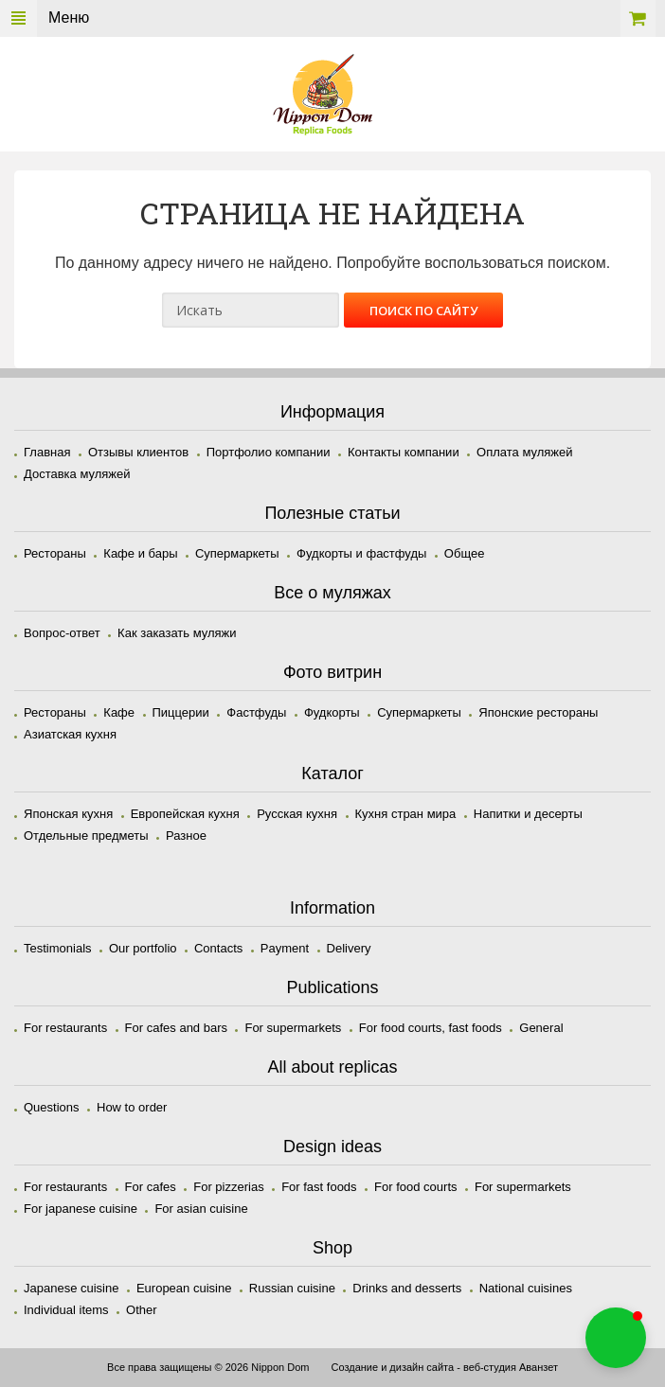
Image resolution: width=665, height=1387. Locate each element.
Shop (332, 1247)
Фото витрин (332, 672)
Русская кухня (297, 814)
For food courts (415, 1187)
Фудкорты (332, 712)
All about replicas (332, 1067)
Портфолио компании (269, 452)
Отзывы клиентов (138, 452)
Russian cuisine (292, 1288)
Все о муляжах (332, 592)
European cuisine (183, 1288)
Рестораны (55, 553)
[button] (615, 1337)
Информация (332, 411)
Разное (186, 835)
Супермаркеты (237, 553)
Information (332, 907)
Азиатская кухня (70, 734)
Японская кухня (68, 814)
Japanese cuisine (71, 1288)
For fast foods (318, 1187)
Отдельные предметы (86, 835)
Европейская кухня (185, 814)
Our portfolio (143, 948)
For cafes (150, 1187)
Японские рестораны (538, 712)
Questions (52, 1107)
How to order (132, 1107)
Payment (285, 948)
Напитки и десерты (528, 814)
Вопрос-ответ (62, 633)
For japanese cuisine (80, 1208)
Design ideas (332, 1146)
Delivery (349, 948)
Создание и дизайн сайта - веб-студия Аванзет (444, 1367)
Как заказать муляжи (176, 633)
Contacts (218, 948)
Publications (332, 987)
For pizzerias (228, 1187)
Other (141, 1310)
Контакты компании (403, 452)
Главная (47, 452)
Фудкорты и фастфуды (361, 553)
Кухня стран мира (406, 814)
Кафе (119, 712)
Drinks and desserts (406, 1288)
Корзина (638, 18)
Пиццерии (181, 712)
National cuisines (525, 1288)
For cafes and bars (176, 1028)
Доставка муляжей (77, 474)
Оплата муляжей (524, 452)
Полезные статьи (332, 513)
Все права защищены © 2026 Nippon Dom (208, 1367)
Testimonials (58, 948)
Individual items (66, 1310)
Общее (464, 553)
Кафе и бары (140, 553)
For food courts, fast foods (430, 1028)
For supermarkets (292, 1028)
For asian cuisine (200, 1208)
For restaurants (65, 1028)
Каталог (332, 773)
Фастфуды (256, 712)
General (541, 1028)
